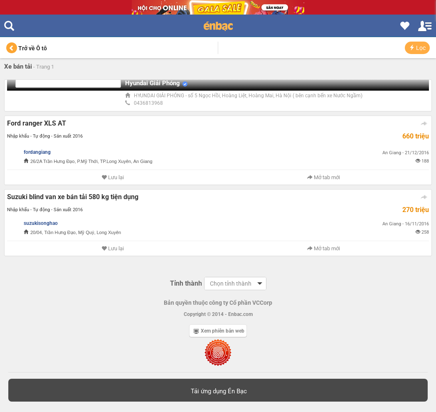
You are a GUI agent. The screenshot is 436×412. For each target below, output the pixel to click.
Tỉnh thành (186, 283)
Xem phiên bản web (219, 331)
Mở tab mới (323, 177)
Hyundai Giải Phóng (152, 83)
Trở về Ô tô (26, 48)
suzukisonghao (41, 223)
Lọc (417, 47)
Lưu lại (112, 177)
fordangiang (37, 152)
